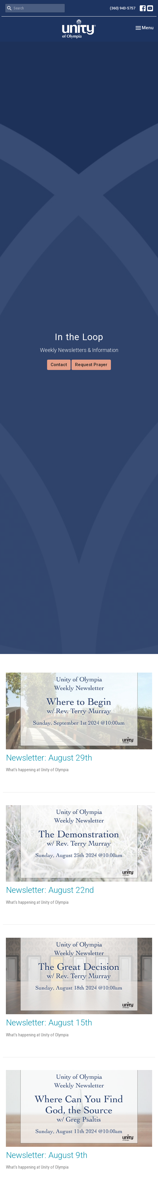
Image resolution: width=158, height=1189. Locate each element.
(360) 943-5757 (122, 8)
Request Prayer (91, 364)
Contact (59, 364)
